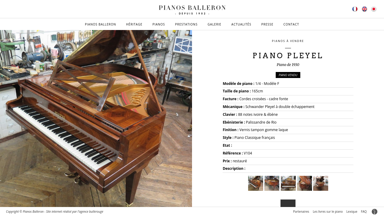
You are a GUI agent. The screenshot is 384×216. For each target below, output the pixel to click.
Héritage (134, 24)
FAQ (364, 211)
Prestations (186, 24)
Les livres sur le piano (328, 211)
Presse (267, 24)
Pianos (158, 24)
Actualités (241, 24)
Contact (291, 24)
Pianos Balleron (100, 24)
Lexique (351, 211)
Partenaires (301, 211)
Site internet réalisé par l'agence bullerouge (75, 211)
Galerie (214, 24)
